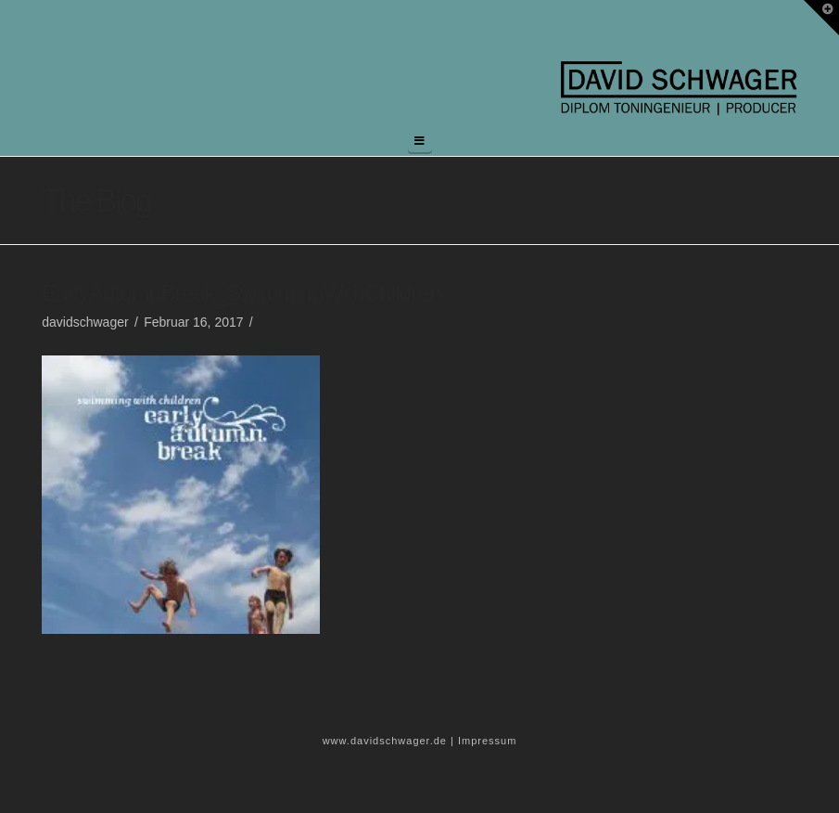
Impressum (487, 740)
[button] (420, 141)
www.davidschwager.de (385, 740)
